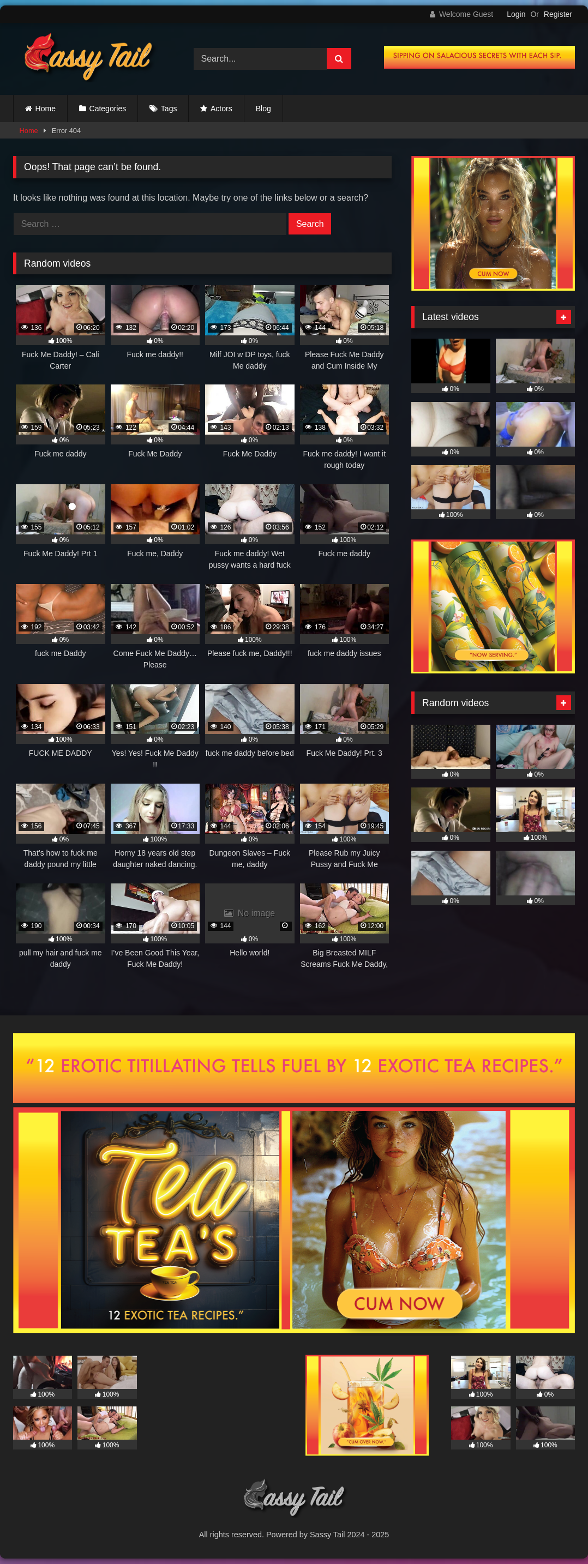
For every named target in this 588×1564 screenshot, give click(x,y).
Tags (169, 108)
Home (45, 108)
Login (516, 14)
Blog (263, 108)
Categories (108, 108)
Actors (221, 108)
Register (558, 14)
